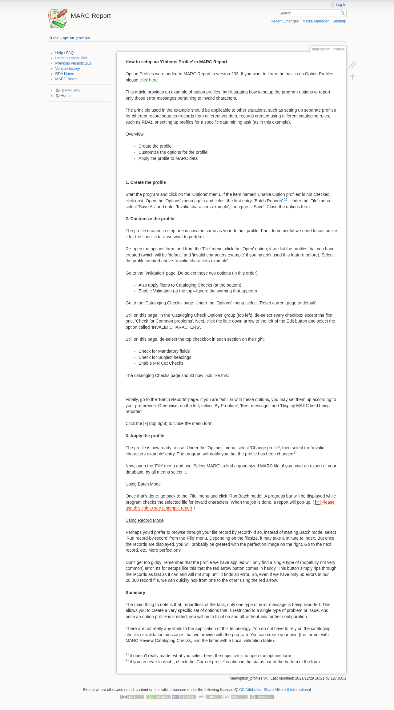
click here (148, 79)
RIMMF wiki (70, 90)
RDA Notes (64, 74)
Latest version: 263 (71, 58)
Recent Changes (285, 21)
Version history (67, 68)
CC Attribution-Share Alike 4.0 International (275, 690)
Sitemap (339, 21)
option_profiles (76, 38)
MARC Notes (66, 79)
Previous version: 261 (73, 63)
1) (285, 199)
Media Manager (316, 21)
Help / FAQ (64, 53)
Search (343, 13)
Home (66, 95)
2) (294, 452)
